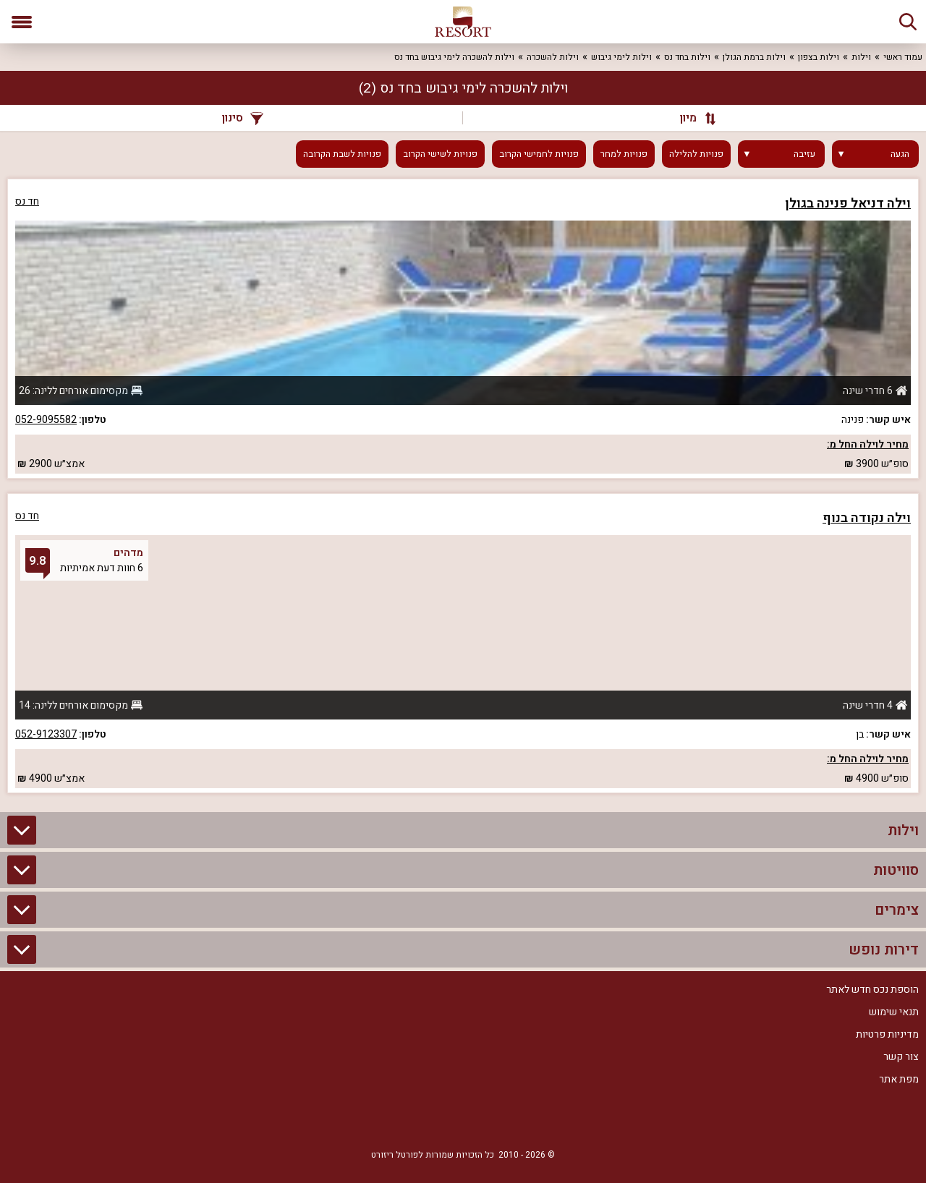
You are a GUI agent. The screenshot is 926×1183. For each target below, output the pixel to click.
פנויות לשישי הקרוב (440, 154)
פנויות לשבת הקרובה (342, 154)
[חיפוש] (908, 22)
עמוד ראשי (902, 57)
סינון (242, 118)
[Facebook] (506, 1119)
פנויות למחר (623, 154)
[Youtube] (419, 1119)
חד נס (27, 201)
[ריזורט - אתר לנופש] (463, 21)
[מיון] (691, 118)
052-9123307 (46, 734)
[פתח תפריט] (21, 21)
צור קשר (901, 1056)
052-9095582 (46, 419)
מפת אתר (899, 1079)
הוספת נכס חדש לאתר (872, 989)
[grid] (463, 485)
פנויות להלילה (696, 154)
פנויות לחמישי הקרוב (539, 154)
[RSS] (463, 1119)
